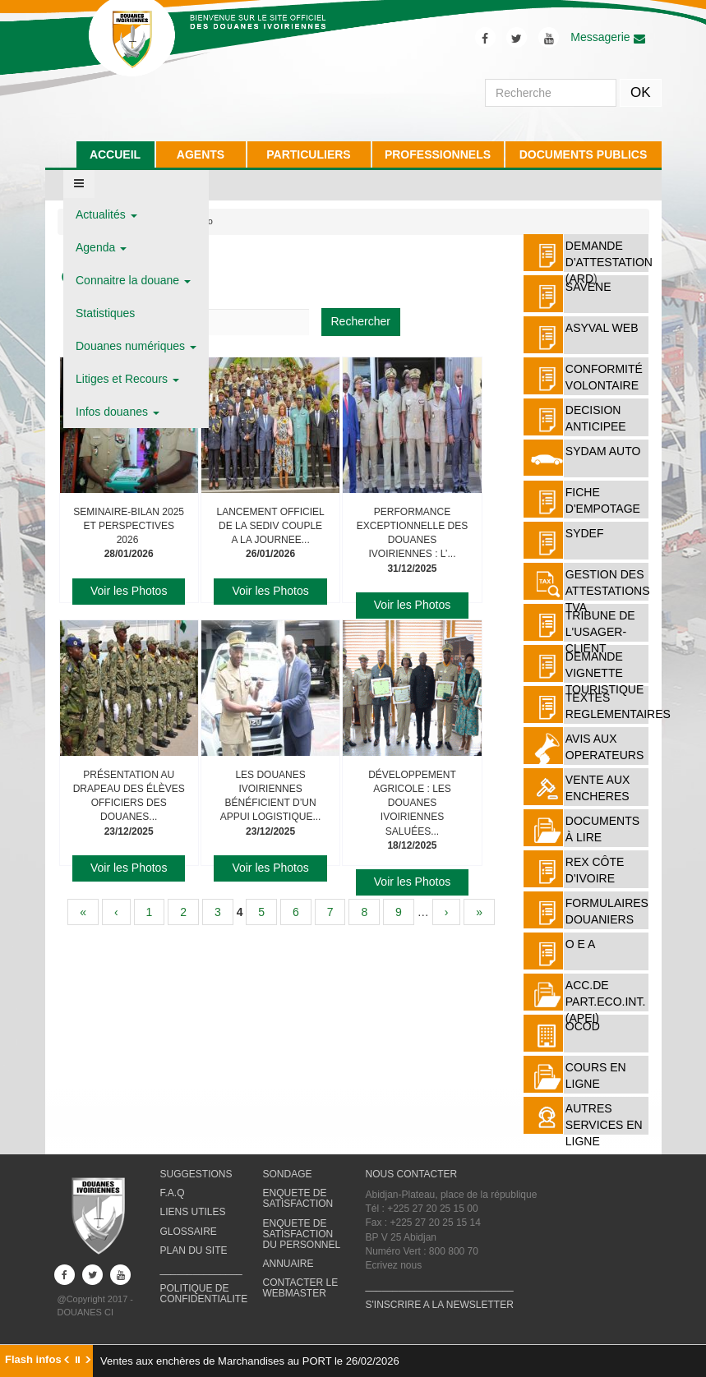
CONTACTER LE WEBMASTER (301, 1288)
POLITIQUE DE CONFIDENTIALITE (204, 1294)
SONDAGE (287, 1174)
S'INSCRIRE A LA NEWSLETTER (440, 1304)
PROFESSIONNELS (438, 154)
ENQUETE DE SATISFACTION (298, 1198)
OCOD (582, 1026)
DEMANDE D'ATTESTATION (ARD (609, 262)
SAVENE (588, 286)
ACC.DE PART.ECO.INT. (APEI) (605, 1002)
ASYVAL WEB (602, 327)
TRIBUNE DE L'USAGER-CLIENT (600, 632)
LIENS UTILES (193, 1212)
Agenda (101, 247)
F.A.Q (172, 1193)
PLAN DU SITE (194, 1250)
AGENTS (200, 154)
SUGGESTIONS (196, 1174)
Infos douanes (117, 411)
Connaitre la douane (133, 280)
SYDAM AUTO (603, 451)
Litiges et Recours (127, 378)
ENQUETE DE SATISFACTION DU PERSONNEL (302, 1234)
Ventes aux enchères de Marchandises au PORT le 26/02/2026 (249, 1361)
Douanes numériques (136, 345)
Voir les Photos (128, 590)
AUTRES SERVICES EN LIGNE (604, 1125)
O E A (580, 944)
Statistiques (105, 313)
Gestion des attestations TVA (607, 591)
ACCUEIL (115, 154)
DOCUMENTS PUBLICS (583, 154)
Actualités (106, 214)
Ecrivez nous (394, 1265)
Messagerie (607, 37)
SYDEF (584, 533)
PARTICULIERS (308, 154)
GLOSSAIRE (188, 1231)
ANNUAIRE (288, 1263)
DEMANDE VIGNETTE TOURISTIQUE (604, 673)
